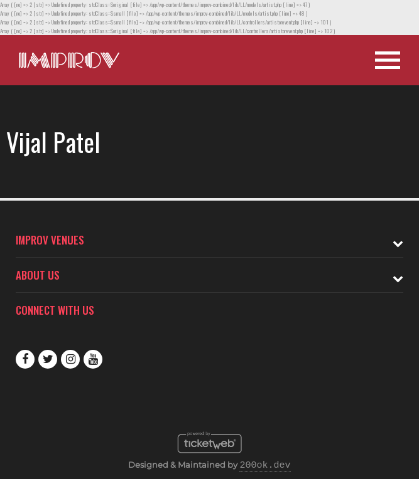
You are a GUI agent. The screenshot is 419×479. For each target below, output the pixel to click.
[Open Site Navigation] (387, 60)
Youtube (93, 359)
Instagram (70, 359)
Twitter (47, 359)
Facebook (25, 359)
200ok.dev (264, 466)
